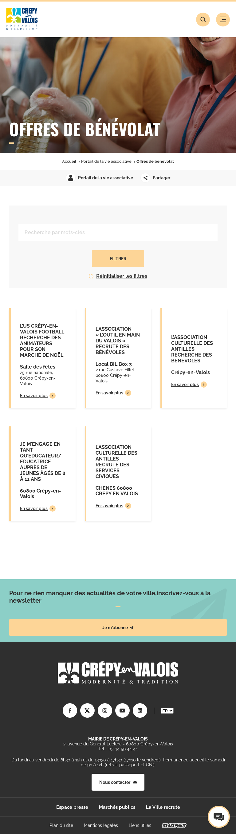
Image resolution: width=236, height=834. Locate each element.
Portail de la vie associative (106, 161)
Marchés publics (117, 807)
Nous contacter (118, 782)
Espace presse (72, 807)
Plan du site (61, 825)
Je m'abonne (118, 627)
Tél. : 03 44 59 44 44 (118, 748)
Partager (155, 178)
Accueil (69, 161)
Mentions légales (101, 825)
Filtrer (118, 258)
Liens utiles (140, 825)
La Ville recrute (163, 807)
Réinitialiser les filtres (118, 276)
